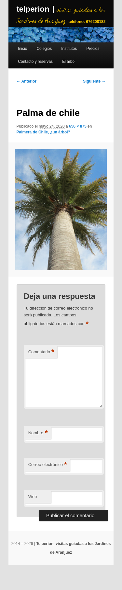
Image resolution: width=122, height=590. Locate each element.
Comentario (41, 352)
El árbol (68, 61)
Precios (92, 48)
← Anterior (27, 81)
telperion (33, 9)
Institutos (69, 48)
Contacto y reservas (35, 61)
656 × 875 (78, 126)
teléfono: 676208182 (86, 21)
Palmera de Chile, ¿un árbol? (43, 132)
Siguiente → (94, 81)
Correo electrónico (47, 465)
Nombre (38, 433)
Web (32, 496)
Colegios (44, 48)
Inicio (22, 48)
